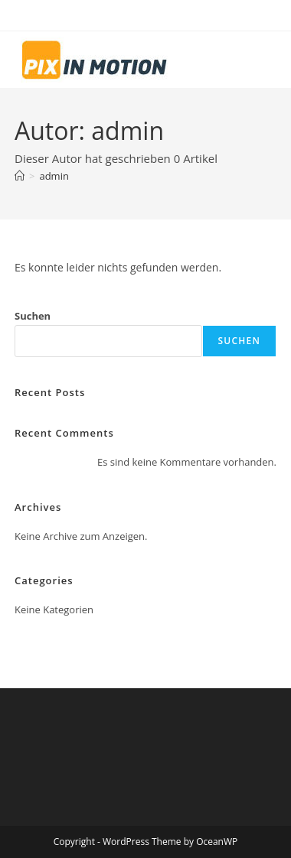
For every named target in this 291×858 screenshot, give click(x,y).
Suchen (33, 316)
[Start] (20, 176)
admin (53, 176)
